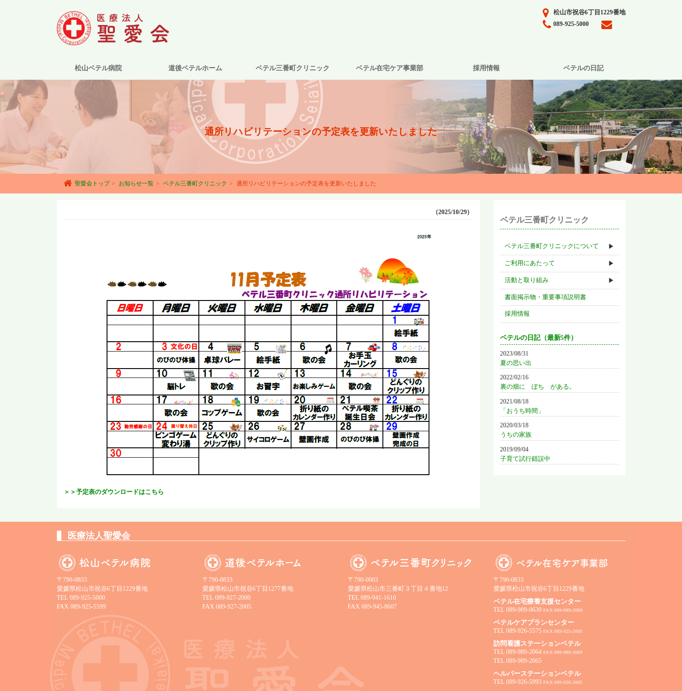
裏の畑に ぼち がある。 (537, 386)
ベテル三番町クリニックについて (552, 246)
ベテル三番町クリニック (195, 183)
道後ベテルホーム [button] (195, 68)
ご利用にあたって (530, 263)
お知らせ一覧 (136, 183)
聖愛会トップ (92, 183)
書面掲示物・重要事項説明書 (545, 297)
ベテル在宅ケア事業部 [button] (389, 68)
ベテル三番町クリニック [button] (293, 68)
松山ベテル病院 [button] (98, 68)
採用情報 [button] (486, 68)
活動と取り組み (527, 280)
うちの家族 (516, 434)
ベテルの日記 (583, 68)
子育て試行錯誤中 (525, 458)
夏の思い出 (516, 363)
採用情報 (517, 313)
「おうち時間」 (522, 411)
